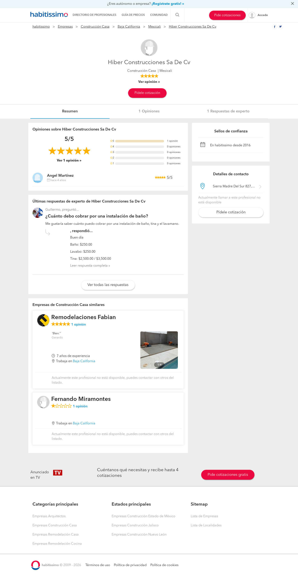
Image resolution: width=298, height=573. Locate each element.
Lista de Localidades (206, 525)
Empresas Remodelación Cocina (57, 544)
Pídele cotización (147, 93)
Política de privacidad (130, 565)
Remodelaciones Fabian (83, 318)
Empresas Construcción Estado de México (143, 516)
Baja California (129, 27)
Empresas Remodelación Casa (55, 534)
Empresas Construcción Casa (54, 525)
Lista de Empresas (204, 516)
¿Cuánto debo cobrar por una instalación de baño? (96, 216)
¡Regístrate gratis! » (168, 4)
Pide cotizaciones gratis (228, 475)
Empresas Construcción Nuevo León (139, 534)
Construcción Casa (95, 27)
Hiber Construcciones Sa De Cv (192, 27)
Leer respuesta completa (89, 265)
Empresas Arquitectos (49, 516)
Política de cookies (164, 565)
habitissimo (41, 27)
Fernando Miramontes (81, 399)
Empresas (65, 27)
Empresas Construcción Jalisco (135, 525)
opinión (78, 324)
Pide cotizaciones (227, 15)
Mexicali (154, 27)
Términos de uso (97, 565)
